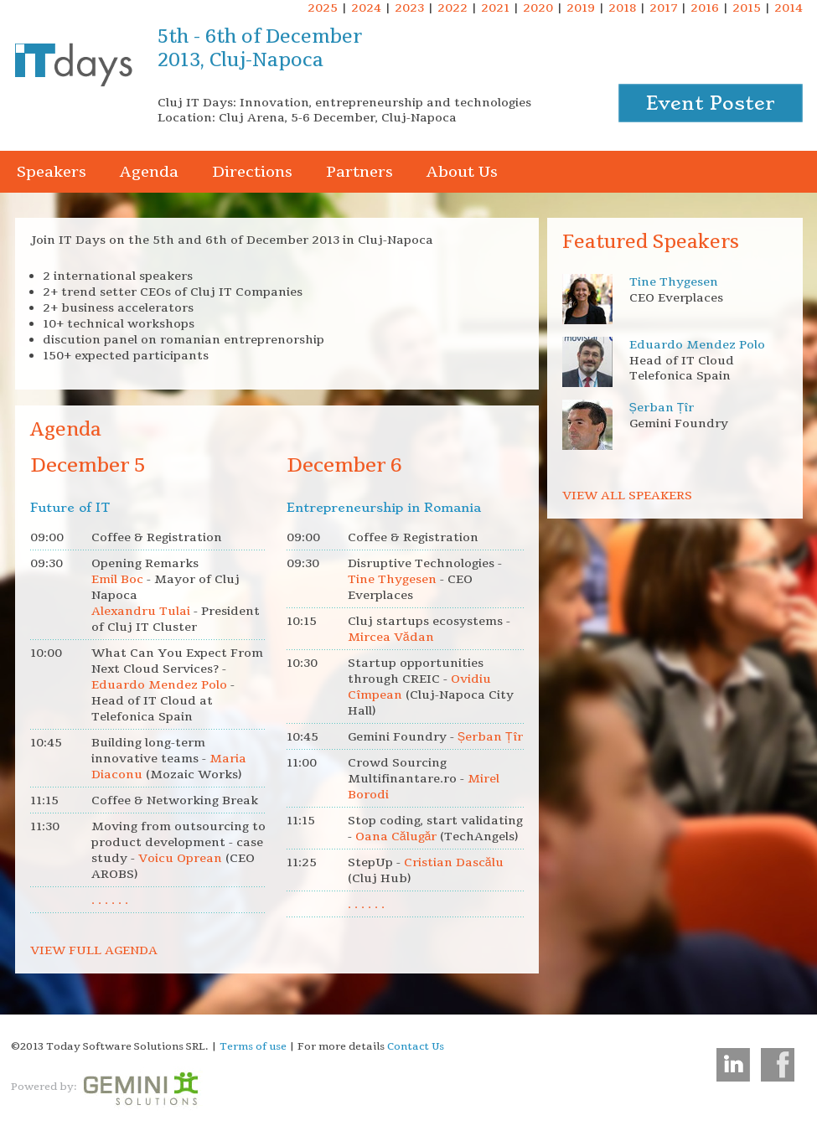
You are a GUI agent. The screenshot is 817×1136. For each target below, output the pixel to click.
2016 (704, 8)
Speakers (51, 172)
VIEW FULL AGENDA (94, 950)
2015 (746, 8)
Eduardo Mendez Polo (697, 345)
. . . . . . (109, 900)
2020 (538, 8)
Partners (359, 172)
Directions (252, 172)
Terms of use (253, 1046)
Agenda (149, 172)
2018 (622, 8)
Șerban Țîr (662, 408)
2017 (663, 8)
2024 (366, 8)
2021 (495, 8)
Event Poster (710, 103)
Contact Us (415, 1046)
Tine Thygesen (673, 282)
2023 (409, 8)
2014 (788, 8)
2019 (580, 8)
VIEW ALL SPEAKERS (627, 495)
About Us (462, 172)
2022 (452, 8)
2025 (323, 8)
